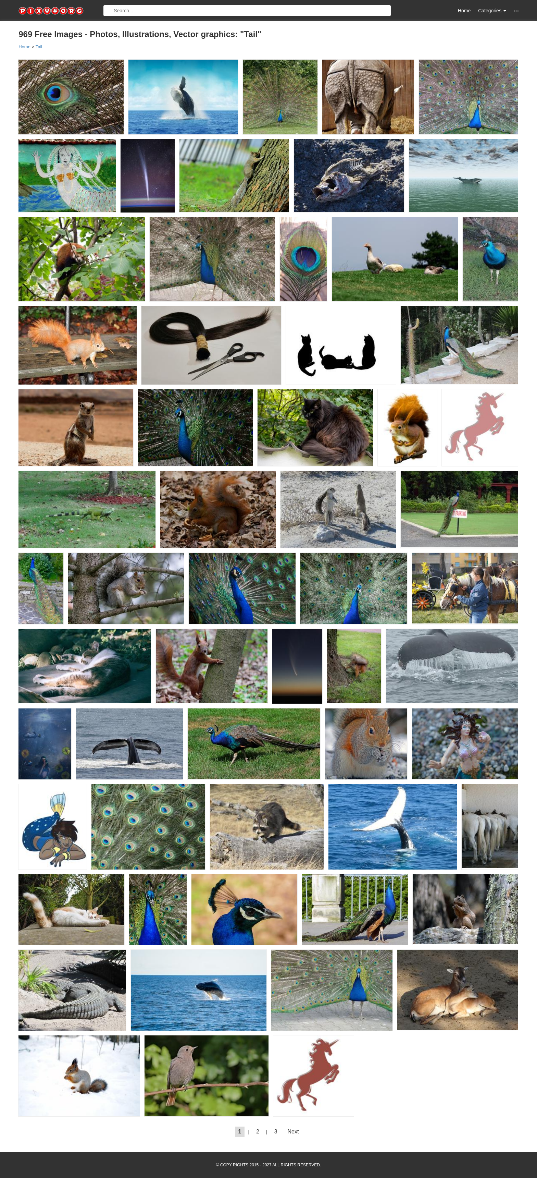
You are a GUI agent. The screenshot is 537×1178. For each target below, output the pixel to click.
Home (464, 10)
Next (293, 1131)
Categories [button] (492, 10)
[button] (516, 10)
